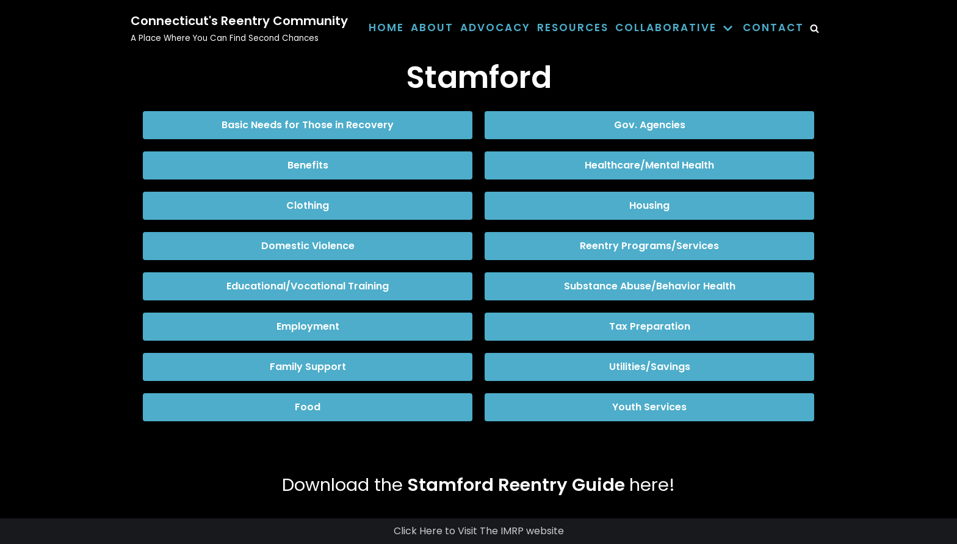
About (432, 27)
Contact (773, 27)
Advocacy (495, 27)
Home (386, 27)
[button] (307, 125)
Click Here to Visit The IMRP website (479, 531)
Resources (573, 27)
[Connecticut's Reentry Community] (239, 28)
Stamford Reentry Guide (516, 485)
